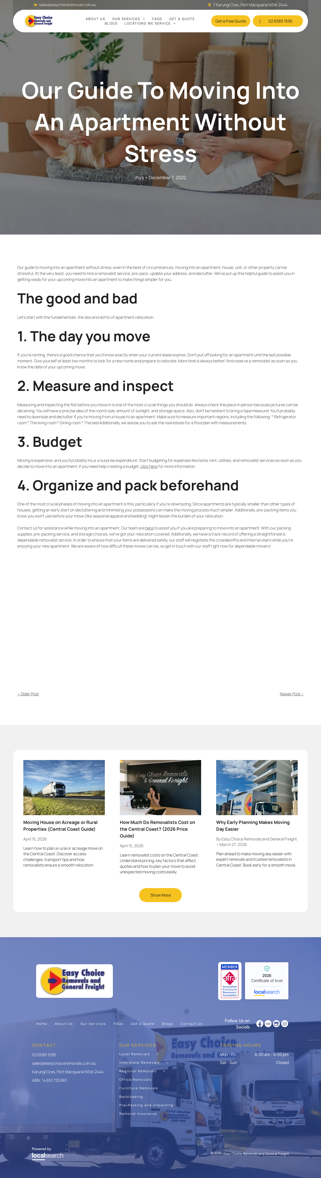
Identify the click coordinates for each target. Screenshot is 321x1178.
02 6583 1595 (44, 1054)
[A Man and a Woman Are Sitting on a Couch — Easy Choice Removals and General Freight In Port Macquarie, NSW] (160, 614)
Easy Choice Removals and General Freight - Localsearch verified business (266, 980)
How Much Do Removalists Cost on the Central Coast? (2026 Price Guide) (157, 829)
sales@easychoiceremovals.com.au (67, 4)
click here (148, 466)
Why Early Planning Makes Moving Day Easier (253, 825)
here (149, 528)
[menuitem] (95, 19)
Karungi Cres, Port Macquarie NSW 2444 (68, 1072)
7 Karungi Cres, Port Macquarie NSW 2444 (250, 5)
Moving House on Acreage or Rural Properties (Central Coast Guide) (60, 825)
